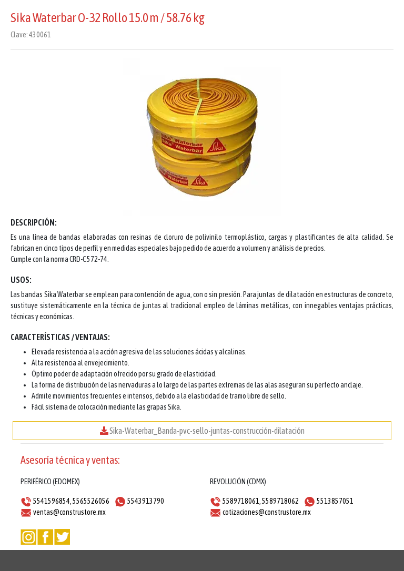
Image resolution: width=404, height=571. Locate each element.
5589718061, (242, 501)
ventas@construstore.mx (69, 512)
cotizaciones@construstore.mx (267, 512)
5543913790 (145, 501)
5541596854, (52, 501)
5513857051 (335, 501)
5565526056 (91, 501)
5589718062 (280, 501)
